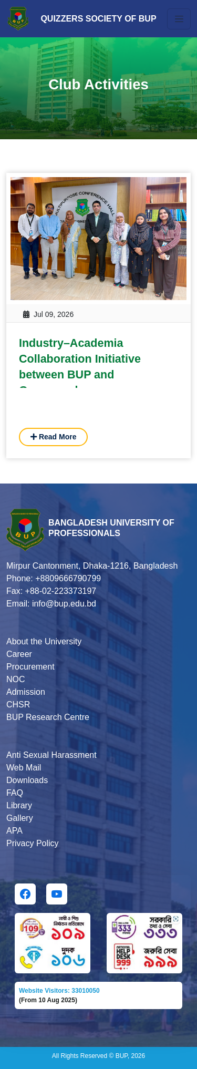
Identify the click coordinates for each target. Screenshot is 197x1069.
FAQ (14, 792)
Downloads (27, 780)
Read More (53, 437)
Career (19, 654)
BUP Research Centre (47, 717)
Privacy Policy (32, 843)
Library (19, 805)
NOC (15, 679)
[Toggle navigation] (179, 18)
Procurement (30, 666)
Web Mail (23, 767)
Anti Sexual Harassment (51, 755)
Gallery (19, 818)
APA (14, 830)
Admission (25, 691)
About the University (43, 641)
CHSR (18, 704)
